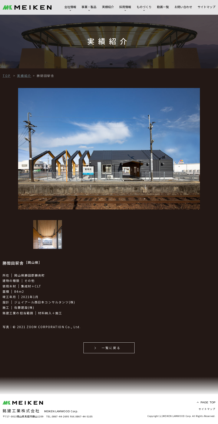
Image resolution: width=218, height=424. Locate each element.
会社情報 (70, 7)
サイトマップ (206, 7)
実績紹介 (108, 7)
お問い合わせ (183, 7)
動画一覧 (163, 7)
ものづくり (144, 7)
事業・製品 (89, 7)
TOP (208, 402)
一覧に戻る (111, 348)
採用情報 (125, 7)
